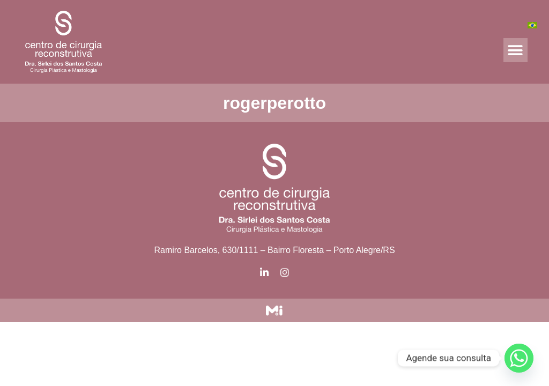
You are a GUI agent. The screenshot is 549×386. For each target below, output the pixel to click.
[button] (515, 50)
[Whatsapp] (519, 358)
